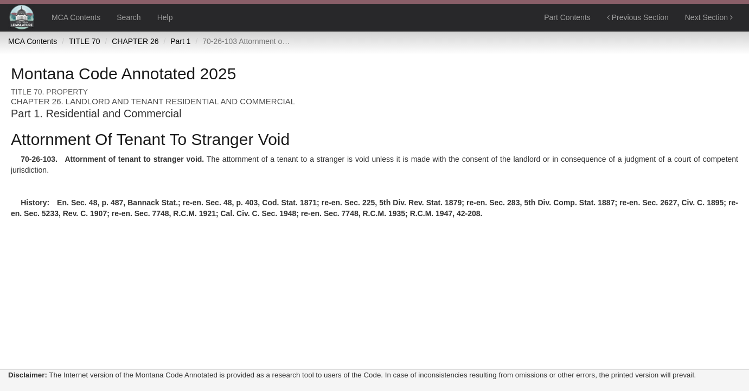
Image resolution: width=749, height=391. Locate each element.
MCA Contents (76, 17)
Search (128, 17)
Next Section (709, 17)
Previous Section (638, 17)
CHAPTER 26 (135, 41)
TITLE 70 (84, 41)
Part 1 (180, 41)
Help (165, 17)
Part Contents (567, 17)
